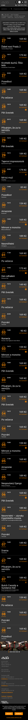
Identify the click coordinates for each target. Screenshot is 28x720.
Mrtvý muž (7, 177)
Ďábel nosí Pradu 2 (11, 46)
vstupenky (23, 41)
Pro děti (7, 14)
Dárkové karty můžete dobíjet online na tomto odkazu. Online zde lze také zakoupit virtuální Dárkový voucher (14, 29)
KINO (3, 5)
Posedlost (6, 81)
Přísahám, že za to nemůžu (10, 129)
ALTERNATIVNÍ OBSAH (7, 16)
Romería (5, 338)
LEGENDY (3, 17)
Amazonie (6, 211)
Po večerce (7, 97)
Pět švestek (7, 113)
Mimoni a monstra (10, 227)
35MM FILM (10, 17)
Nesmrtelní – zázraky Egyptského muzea (12, 517)
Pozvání (5, 322)
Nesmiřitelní (7, 243)
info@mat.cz (4, 678)
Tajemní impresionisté (12, 161)
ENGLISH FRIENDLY (19, 17)
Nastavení (9, 713)
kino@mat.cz (4, 685)
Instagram (9, 696)
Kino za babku (15, 14)
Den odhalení (8, 276)
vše (2, 14)
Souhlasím (18, 713)
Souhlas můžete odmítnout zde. (14, 717)
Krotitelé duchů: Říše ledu (12, 64)
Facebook (3, 696)
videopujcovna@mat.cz (7, 692)
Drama (4, 550)
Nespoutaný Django (11, 483)
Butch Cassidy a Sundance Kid (9, 586)
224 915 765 (22, 5)
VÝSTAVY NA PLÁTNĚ (19, 16)
